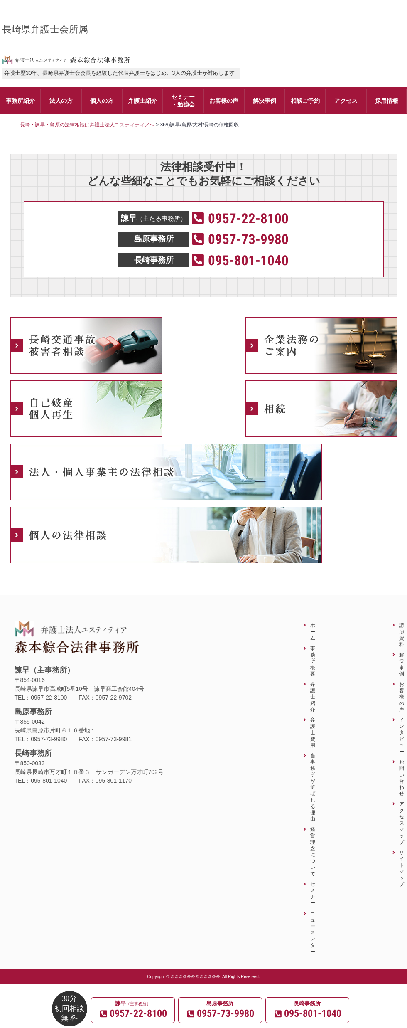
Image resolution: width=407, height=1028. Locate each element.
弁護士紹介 (312, 696)
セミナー (312, 893)
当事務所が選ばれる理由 (312, 787)
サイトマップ (401, 868)
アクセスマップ (401, 822)
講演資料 (401, 634)
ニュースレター (312, 932)
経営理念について (312, 851)
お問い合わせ (401, 777)
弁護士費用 (312, 732)
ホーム (312, 631)
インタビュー (401, 735)
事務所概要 (312, 661)
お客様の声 (401, 696)
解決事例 (401, 664)
